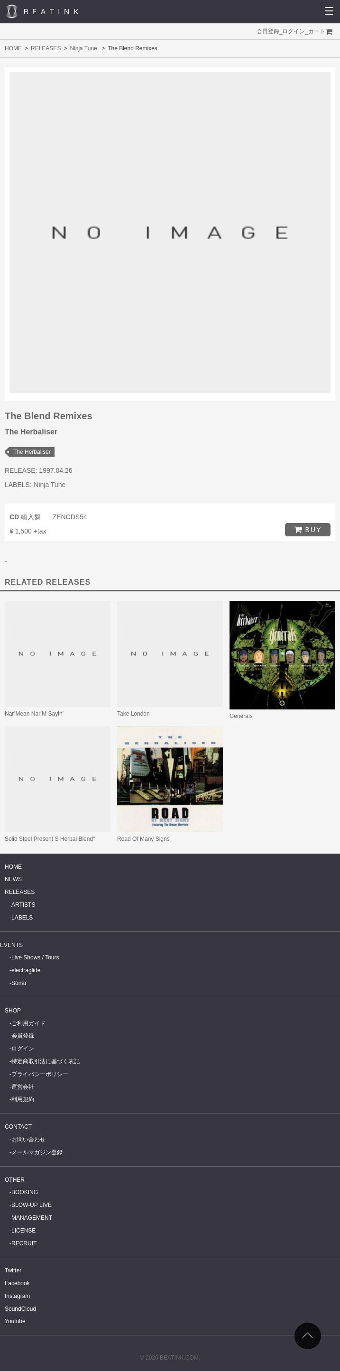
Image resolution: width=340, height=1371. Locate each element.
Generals (241, 716)
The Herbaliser (32, 452)
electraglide (25, 970)
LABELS (22, 917)
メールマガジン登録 (37, 1152)
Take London (133, 713)
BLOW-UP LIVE (31, 1205)
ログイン (293, 31)
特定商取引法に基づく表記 (45, 1061)
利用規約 (22, 1099)
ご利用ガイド (28, 1023)
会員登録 (268, 31)
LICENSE (23, 1230)
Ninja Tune (83, 48)
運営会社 (22, 1087)
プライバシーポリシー (39, 1074)
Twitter (13, 1270)
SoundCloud (20, 1309)
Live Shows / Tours (35, 957)
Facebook (17, 1283)
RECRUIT (24, 1243)
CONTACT (18, 1126)
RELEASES (46, 48)
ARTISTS (23, 905)
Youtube (15, 1321)
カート (316, 31)
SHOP (13, 1010)
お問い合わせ (28, 1139)
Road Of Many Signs (143, 839)
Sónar (19, 983)
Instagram (17, 1296)
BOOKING (24, 1192)
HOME (13, 48)
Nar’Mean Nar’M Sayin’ (34, 713)
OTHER (15, 1180)
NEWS (13, 879)
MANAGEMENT (31, 1218)
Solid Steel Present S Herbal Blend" (50, 839)
